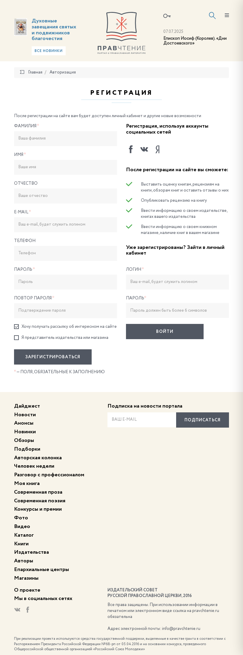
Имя (20, 155)
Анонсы (23, 423)
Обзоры (24, 440)
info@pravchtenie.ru (181, 629)
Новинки (25, 431)
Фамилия (26, 126)
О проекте (27, 590)
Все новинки (49, 51)
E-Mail (22, 212)
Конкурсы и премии (38, 509)
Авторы (23, 561)
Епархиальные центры (41, 569)
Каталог (24, 535)
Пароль (24, 269)
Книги (21, 544)
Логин (135, 269)
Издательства (31, 552)
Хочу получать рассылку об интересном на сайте (65, 326)
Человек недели (34, 466)
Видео (22, 526)
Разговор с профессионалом (49, 475)
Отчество (26, 183)
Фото (21, 518)
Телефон (25, 241)
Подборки (27, 449)
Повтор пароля (34, 298)
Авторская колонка (38, 457)
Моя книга (27, 483)
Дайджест (27, 406)
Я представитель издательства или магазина (61, 337)
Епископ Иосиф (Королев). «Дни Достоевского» (195, 41)
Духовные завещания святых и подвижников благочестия (54, 29)
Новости (25, 414)
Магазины (26, 578)
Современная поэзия (39, 501)
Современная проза (38, 492)
